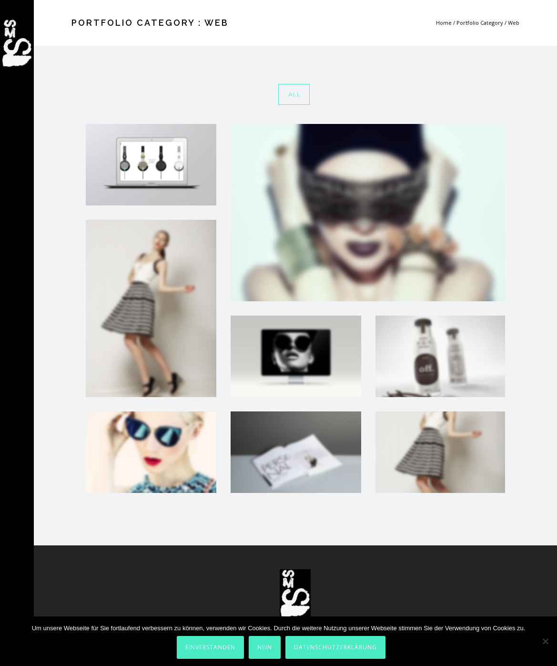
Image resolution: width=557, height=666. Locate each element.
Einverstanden (210, 647)
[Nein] (545, 641)
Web (513, 22)
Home (444, 22)
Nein (264, 647)
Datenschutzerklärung (335, 647)
